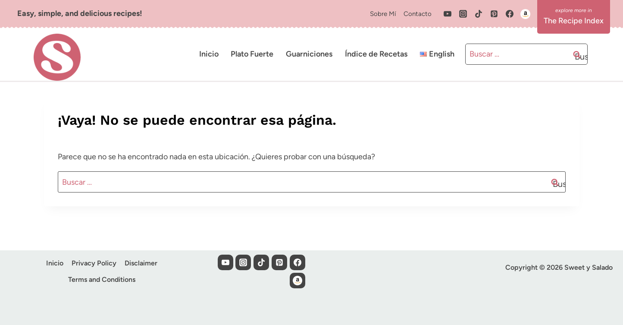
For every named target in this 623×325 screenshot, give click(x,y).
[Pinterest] (494, 14)
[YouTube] (447, 14)
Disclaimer (141, 263)
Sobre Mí (383, 14)
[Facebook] (509, 14)
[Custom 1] (525, 14)
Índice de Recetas (376, 54)
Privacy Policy (94, 263)
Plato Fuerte (252, 54)
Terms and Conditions (101, 279)
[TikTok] (478, 14)
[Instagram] (463, 14)
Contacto (418, 14)
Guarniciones (309, 54)
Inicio (209, 54)
